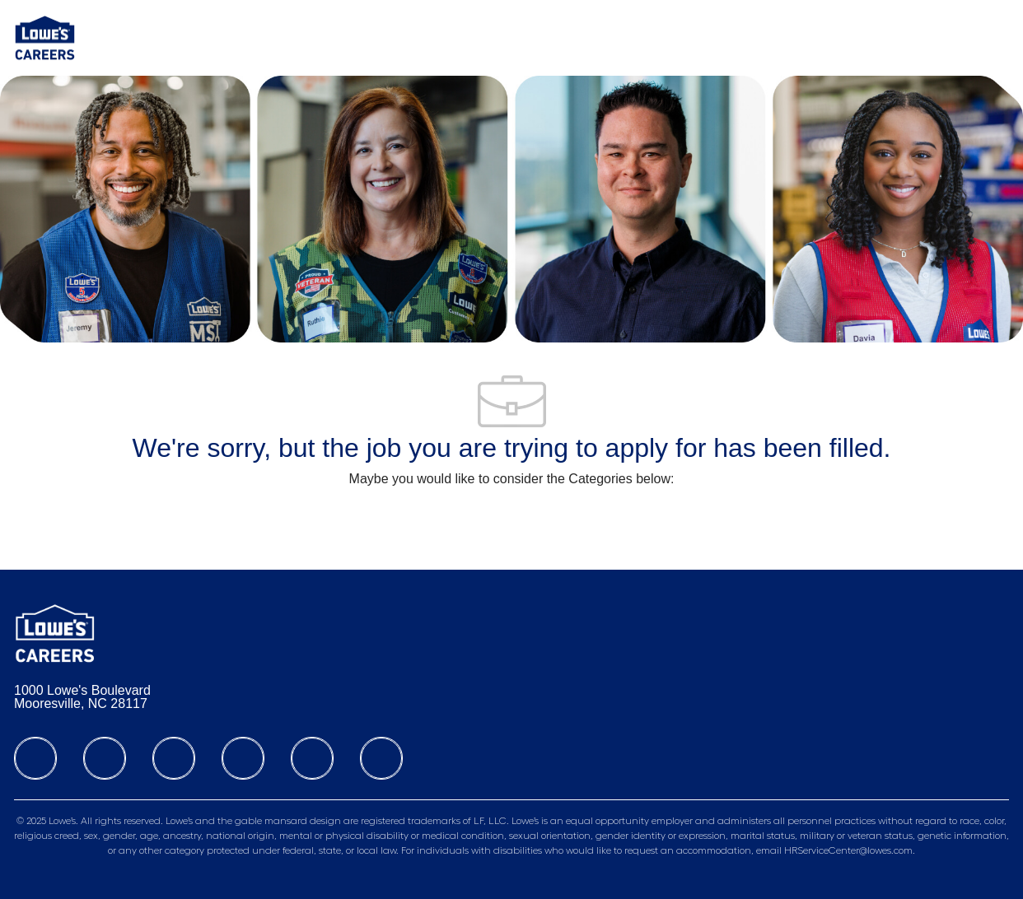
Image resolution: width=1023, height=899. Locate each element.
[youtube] (381, 758)
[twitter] (173, 758)
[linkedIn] (104, 758)
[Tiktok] (312, 758)
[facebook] (35, 758)
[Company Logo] (45, 37)
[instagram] (243, 758)
